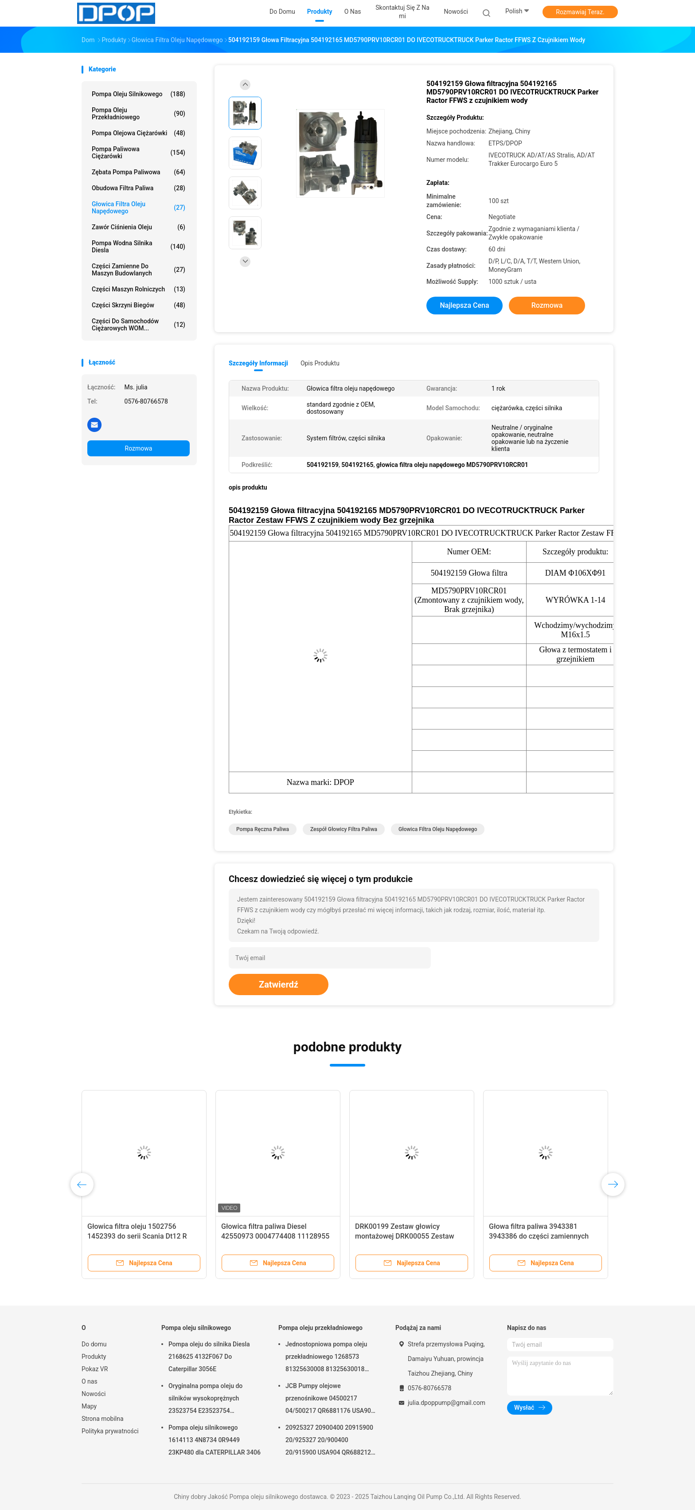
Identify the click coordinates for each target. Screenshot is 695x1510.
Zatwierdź (278, 984)
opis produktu (320, 363)
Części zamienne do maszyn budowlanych (138, 270)
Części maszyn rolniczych (138, 289)
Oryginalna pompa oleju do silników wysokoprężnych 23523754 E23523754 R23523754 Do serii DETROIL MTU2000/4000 (208, 1399)
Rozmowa (138, 448)
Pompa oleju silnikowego (138, 94)
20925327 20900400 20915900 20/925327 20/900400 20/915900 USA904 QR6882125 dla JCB (330, 1441)
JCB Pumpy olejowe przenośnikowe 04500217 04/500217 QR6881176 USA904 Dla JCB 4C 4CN (330, 1399)
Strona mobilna (103, 1418)
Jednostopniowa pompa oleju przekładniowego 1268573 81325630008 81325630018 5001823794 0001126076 (326, 1358)
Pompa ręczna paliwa (262, 829)
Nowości (93, 1393)
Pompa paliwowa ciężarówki (138, 152)
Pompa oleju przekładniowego (138, 113)
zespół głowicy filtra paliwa (343, 829)
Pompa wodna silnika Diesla (138, 246)
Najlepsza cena (464, 305)
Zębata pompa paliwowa (138, 172)
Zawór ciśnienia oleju (138, 227)
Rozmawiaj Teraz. (580, 12)
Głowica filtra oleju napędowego (138, 207)
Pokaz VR (95, 1369)
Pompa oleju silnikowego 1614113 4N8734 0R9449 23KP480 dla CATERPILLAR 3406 (214, 1440)
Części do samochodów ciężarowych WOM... (138, 325)
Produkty (94, 1356)
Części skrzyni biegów (138, 305)
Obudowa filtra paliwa (138, 188)
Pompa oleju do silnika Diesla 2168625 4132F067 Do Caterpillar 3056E (209, 1357)
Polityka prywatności (110, 1431)
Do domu (94, 1344)
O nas (90, 1381)
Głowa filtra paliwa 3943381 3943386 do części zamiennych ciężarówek (539, 1236)
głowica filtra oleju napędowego (437, 829)
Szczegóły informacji (258, 363)
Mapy (89, 1406)
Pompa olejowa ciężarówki (138, 133)
